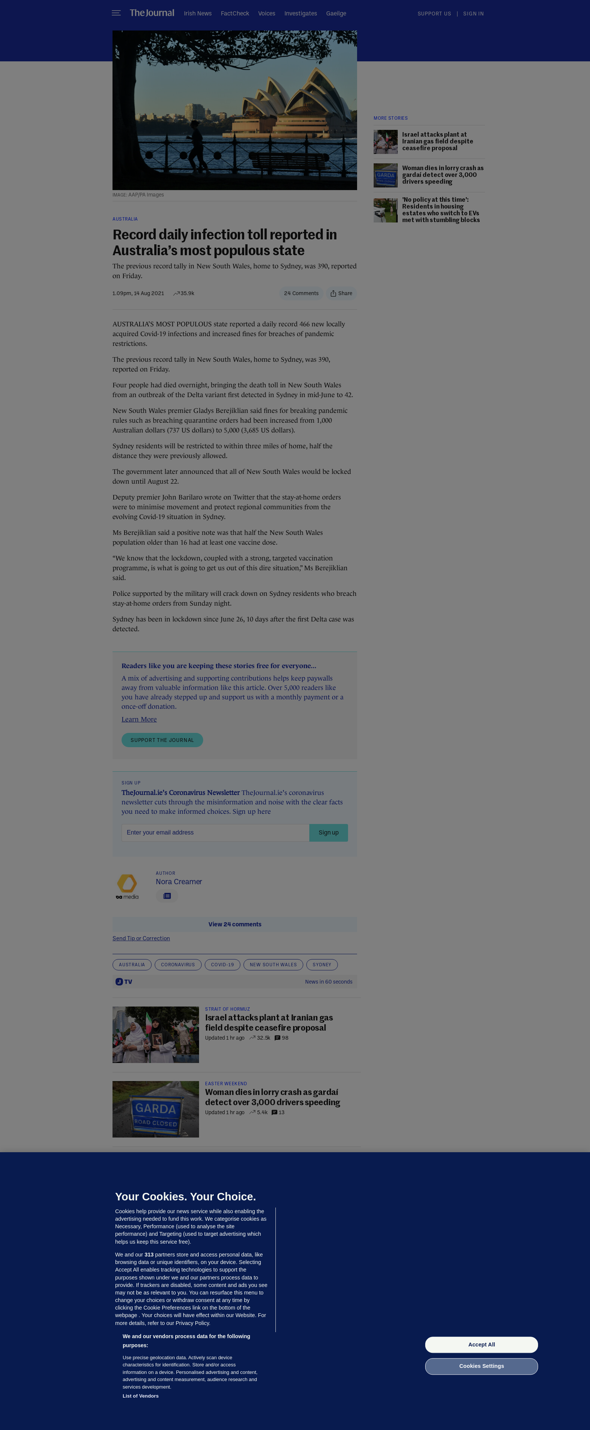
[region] (295, 1291)
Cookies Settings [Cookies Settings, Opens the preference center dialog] (481, 1366)
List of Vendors (141, 1396)
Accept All (481, 1345)
